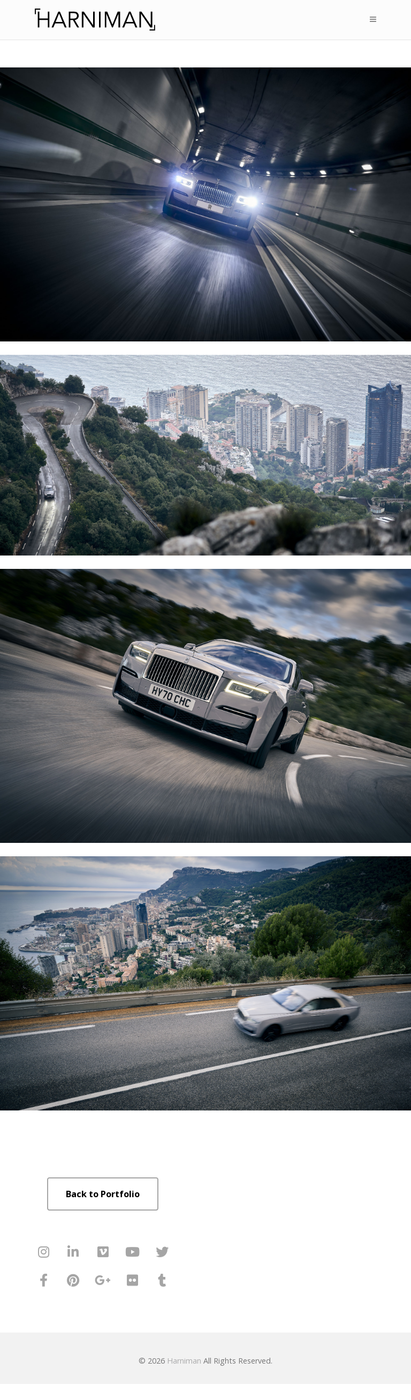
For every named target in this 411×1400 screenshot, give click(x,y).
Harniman (184, 1361)
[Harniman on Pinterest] (73, 1280)
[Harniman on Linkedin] (73, 1252)
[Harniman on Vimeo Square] (103, 1252)
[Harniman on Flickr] (132, 1280)
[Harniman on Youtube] (132, 1252)
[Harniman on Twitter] (162, 1252)
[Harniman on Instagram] (44, 1252)
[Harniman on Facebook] (44, 1280)
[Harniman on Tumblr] (162, 1280)
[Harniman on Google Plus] (103, 1280)
